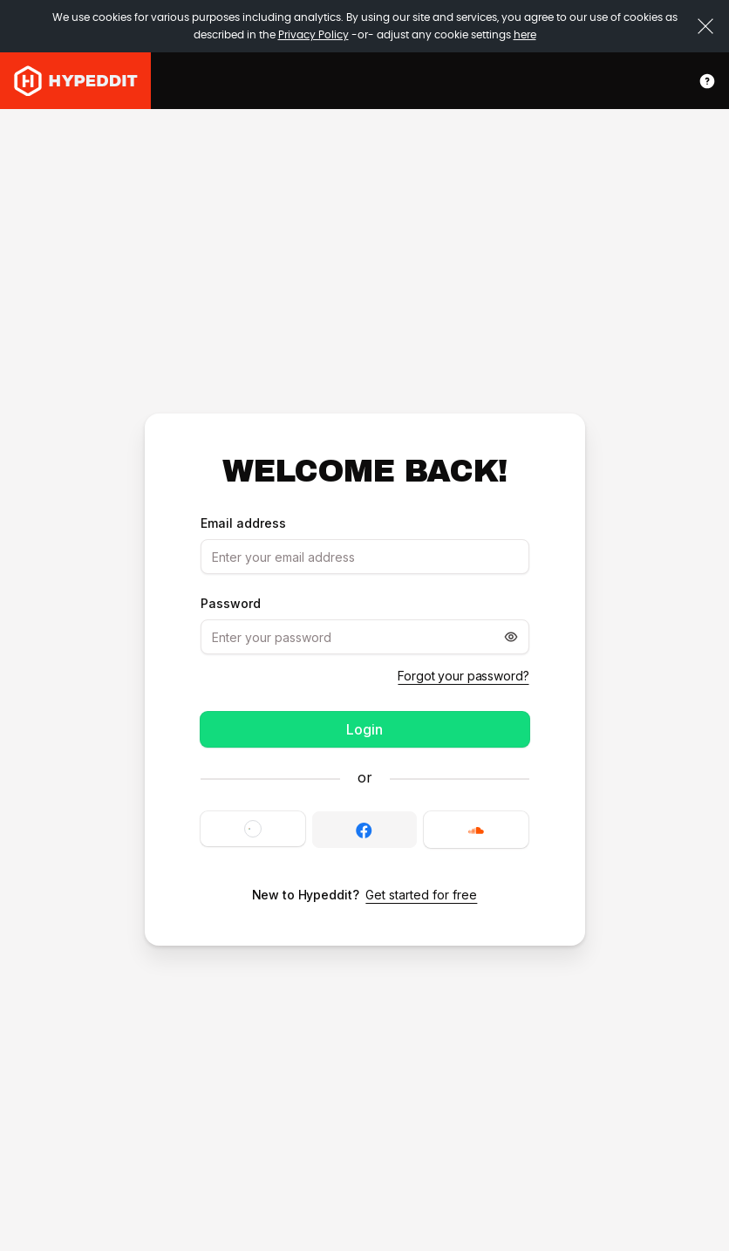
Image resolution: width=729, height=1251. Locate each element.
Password (231, 603)
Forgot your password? (463, 675)
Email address (243, 523)
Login (364, 729)
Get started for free (421, 894)
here (525, 35)
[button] (253, 828)
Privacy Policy (313, 35)
